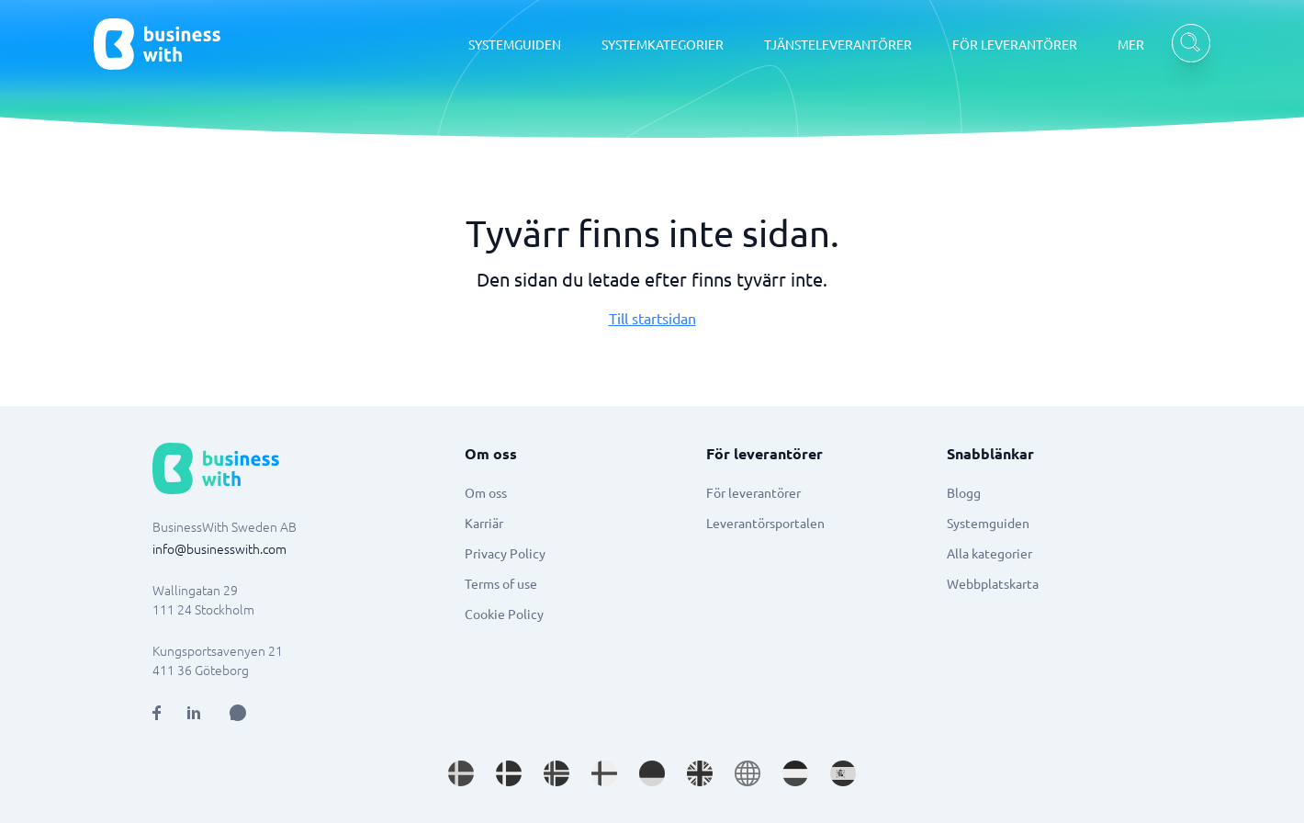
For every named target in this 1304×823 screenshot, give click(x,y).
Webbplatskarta (993, 583)
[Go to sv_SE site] (461, 773)
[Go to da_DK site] (509, 773)
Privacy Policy (505, 553)
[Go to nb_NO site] (556, 773)
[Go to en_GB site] (700, 773)
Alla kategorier (989, 553)
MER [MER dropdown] (1131, 44)
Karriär (484, 522)
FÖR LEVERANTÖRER (1014, 44)
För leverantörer (753, 492)
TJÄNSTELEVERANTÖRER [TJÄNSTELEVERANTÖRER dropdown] (838, 44)
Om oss (486, 492)
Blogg (964, 492)
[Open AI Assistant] (238, 713)
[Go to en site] (747, 773)
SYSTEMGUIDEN (514, 44)
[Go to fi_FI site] (604, 773)
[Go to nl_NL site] (795, 773)
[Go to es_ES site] (843, 773)
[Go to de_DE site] (652, 773)
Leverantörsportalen (765, 522)
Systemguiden (988, 522)
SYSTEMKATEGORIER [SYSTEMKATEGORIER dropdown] (662, 44)
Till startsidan (652, 318)
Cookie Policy (504, 613)
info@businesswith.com (219, 548)
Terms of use (501, 583)
